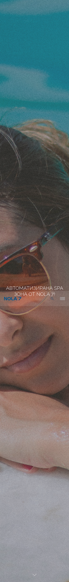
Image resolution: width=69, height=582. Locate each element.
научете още (47, 574)
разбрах (17, 574)
